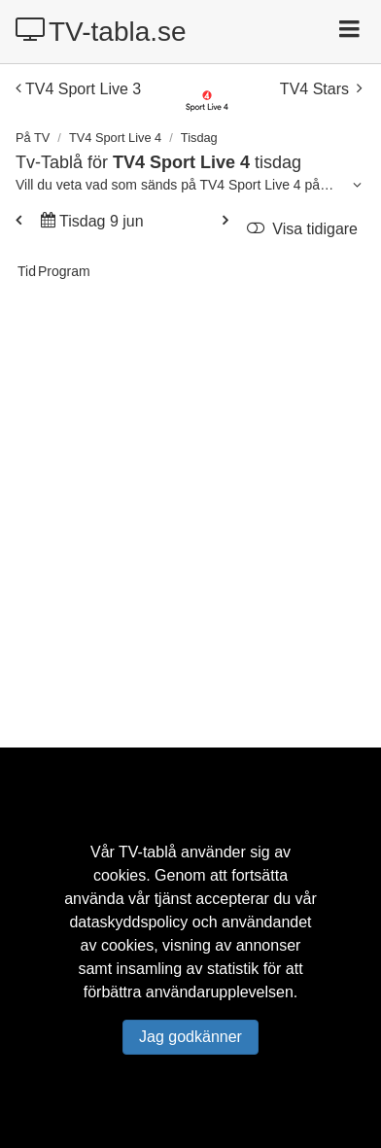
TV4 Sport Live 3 (78, 89)
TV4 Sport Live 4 (115, 137)
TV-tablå (148, 852)
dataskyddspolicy (128, 922)
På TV (33, 137)
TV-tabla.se (101, 31)
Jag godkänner (190, 1036)
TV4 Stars (321, 89)
